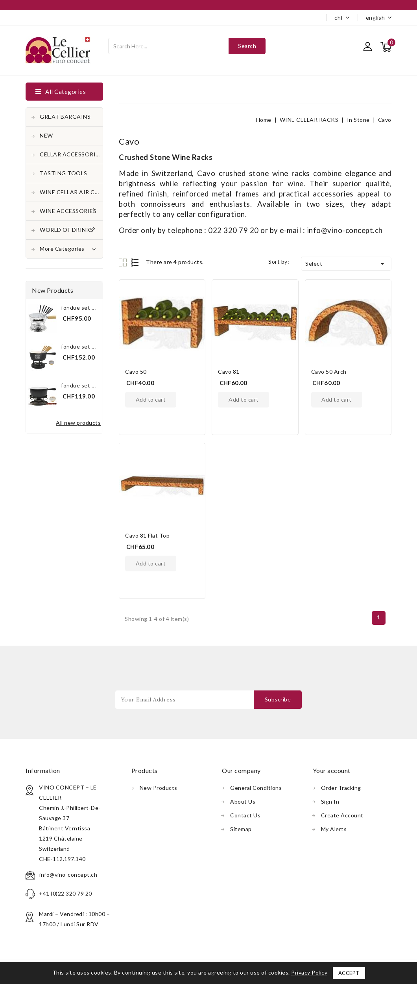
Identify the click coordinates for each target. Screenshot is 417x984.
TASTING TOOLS (63, 173)
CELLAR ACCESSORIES (71, 154)
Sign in (330, 801)
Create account (342, 815)
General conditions (256, 787)
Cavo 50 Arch (329, 371)
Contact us (245, 815)
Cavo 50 (136, 371)
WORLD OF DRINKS (67, 229)
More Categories (68, 248)
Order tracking (341, 787)
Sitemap (241, 829)
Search (247, 45)
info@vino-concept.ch (68, 874)
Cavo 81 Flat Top (147, 535)
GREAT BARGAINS (65, 116)
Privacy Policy (309, 972)
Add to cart (151, 399)
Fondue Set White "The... (92, 307)
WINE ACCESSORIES (69, 210)
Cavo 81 (229, 371)
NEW (46, 135)
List (135, 262)
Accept (349, 973)
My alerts (334, 829)
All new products (78, 422)
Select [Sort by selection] (346, 263)
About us (242, 801)
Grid (124, 262)
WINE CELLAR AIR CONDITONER (71, 192)
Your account (332, 770)
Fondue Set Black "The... (91, 346)
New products (158, 787)
